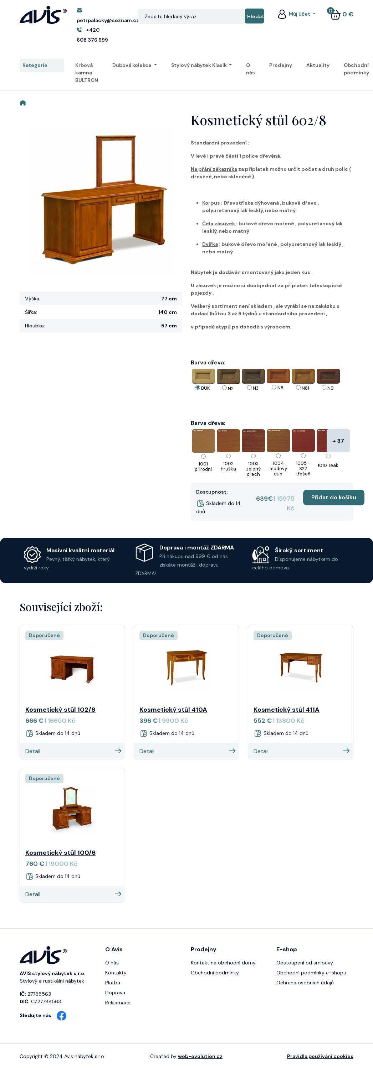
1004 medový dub (278, 469)
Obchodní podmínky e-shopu (311, 972)
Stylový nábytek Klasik (199, 65)
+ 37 (338, 440)
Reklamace (118, 1002)
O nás (250, 69)
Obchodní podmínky (356, 69)
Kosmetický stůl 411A (287, 709)
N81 (305, 388)
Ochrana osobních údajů (305, 982)
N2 (231, 388)
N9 (330, 388)
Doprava (115, 992)
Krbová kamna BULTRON (86, 72)
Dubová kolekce (132, 65)
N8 (280, 387)
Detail (73, 751)
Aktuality (317, 65)
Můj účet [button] (293, 14)
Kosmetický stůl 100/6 (60, 852)
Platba (112, 982)
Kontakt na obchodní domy (223, 962)
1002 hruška (228, 466)
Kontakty (116, 972)
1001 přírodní (203, 466)
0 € (341, 14)
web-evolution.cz (200, 1056)
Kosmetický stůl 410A (173, 709)
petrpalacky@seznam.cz (108, 20)
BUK (205, 388)
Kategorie (41, 65)
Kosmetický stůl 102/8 (60, 709)
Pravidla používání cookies (320, 1056)
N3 (256, 388)
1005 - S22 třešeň (303, 469)
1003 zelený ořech (253, 469)
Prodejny (280, 65)
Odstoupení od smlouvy (304, 962)
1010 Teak (328, 465)
